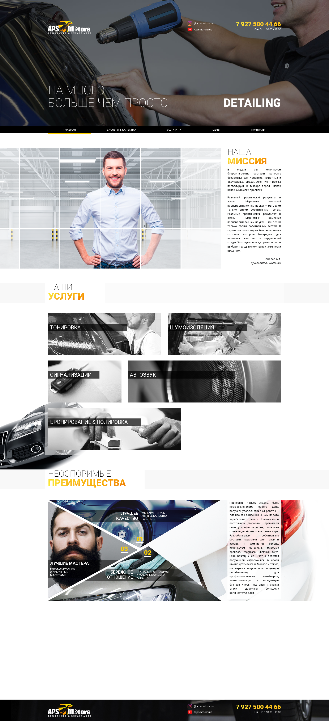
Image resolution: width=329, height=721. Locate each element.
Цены (216, 129)
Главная (70, 129)
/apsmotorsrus (203, 29)
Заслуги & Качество (121, 129)
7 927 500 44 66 (258, 24)
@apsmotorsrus (204, 23)
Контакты (258, 129)
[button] (174, 130)
